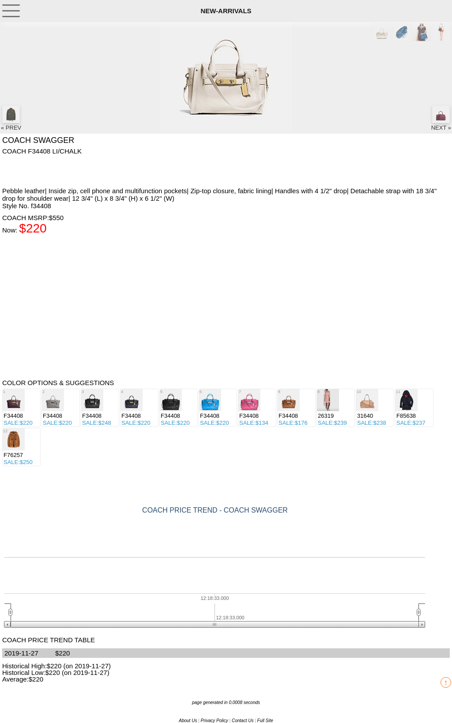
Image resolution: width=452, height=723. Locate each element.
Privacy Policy (214, 720)
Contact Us (242, 720)
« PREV (11, 118)
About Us (188, 720)
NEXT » (441, 118)
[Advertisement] (72, 170)
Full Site (265, 720)
